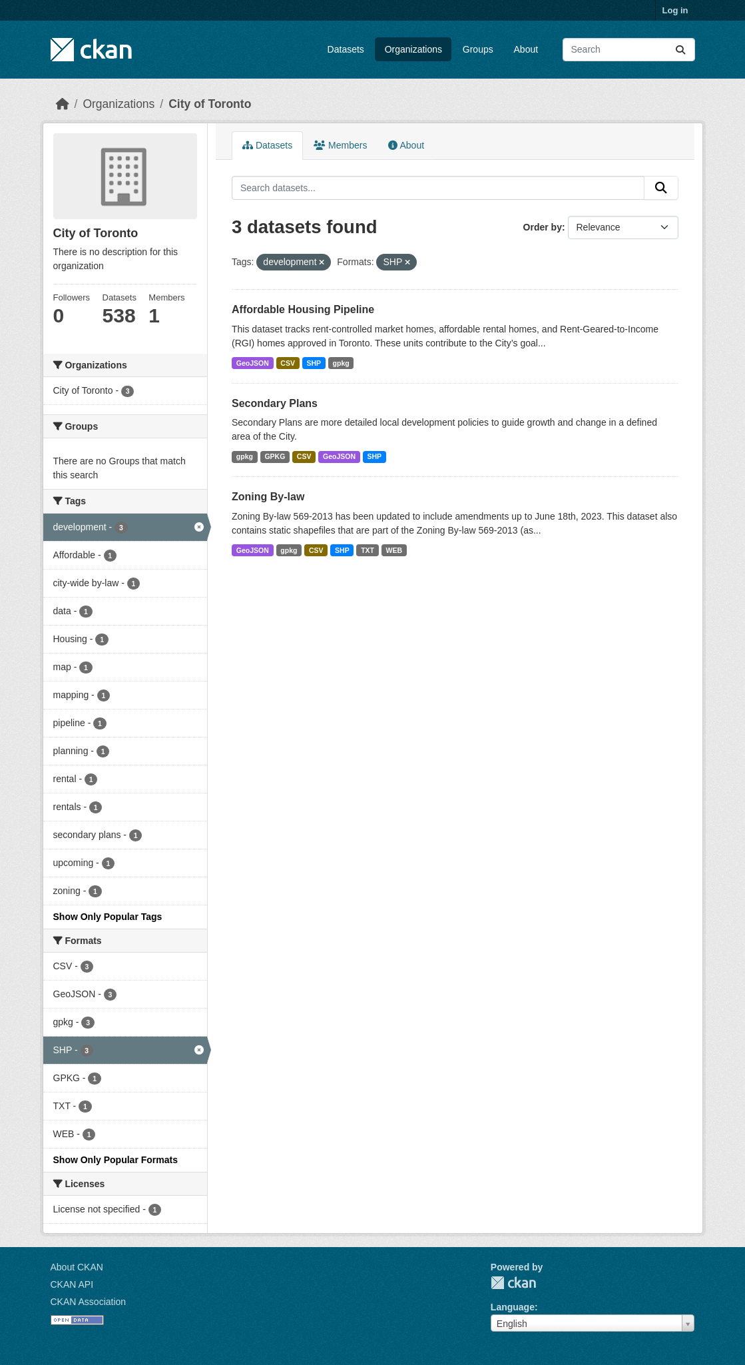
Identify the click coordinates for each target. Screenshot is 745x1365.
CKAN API (72, 1284)
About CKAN (77, 1267)
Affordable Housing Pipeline (303, 309)
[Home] (62, 104)
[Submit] (680, 49)
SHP (313, 363)
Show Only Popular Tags (107, 916)
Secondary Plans (275, 403)
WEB (394, 550)
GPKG (274, 456)
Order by (542, 227)
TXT (367, 550)
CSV (287, 363)
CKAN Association (88, 1301)
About (526, 49)
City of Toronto (209, 104)
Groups (478, 49)
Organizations (413, 49)
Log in (675, 10)
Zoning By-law (268, 496)
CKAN (513, 1283)
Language (513, 1307)
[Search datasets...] (629, 49)
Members (340, 145)
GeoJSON (252, 363)
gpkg (341, 363)
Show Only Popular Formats (115, 1159)
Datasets (346, 49)
